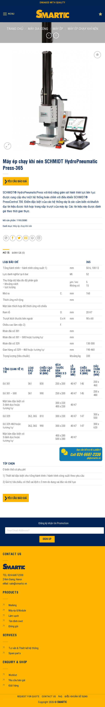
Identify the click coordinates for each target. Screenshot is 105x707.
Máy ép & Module (17, 610)
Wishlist (13, 675)
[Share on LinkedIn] (39, 238)
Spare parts (15, 653)
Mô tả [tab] (6, 252)
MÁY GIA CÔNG (38, 29)
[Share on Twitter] (19, 238)
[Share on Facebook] (13, 238)
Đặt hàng (14, 685)
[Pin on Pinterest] (32, 238)
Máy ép (58, 29)
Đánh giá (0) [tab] (18, 252)
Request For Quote (28, 696)
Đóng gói (13, 626)
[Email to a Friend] (26, 238)
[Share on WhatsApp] (6, 238)
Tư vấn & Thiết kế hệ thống (23, 648)
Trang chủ (15, 29)
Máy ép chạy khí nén (83, 29)
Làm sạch (14, 616)
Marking (13, 605)
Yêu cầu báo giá (17, 181)
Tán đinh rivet (16, 621)
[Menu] (8, 13)
